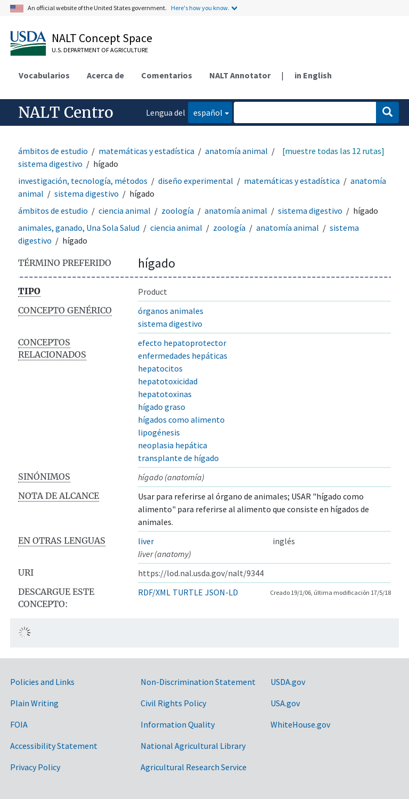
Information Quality (178, 724)
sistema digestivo (50, 163)
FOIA (19, 724)
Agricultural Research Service (194, 767)
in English (313, 75)
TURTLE (188, 592)
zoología (177, 210)
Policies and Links (42, 681)
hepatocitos (160, 368)
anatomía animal (236, 151)
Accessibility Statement (53, 745)
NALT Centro (65, 112)
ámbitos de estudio (53, 151)
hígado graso (161, 406)
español (205, 112)
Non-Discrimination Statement (198, 681)
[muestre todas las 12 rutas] (333, 151)
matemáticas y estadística (146, 151)
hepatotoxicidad (168, 381)
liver (146, 541)
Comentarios (166, 75)
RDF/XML (154, 592)
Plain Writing (34, 703)
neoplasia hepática (172, 445)
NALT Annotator (240, 75)
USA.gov (285, 703)
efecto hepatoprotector (182, 342)
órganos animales (170, 310)
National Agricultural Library (193, 745)
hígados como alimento (181, 419)
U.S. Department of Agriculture (100, 50)
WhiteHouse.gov (300, 724)
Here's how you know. (200, 8)
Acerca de (105, 75)
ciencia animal (125, 210)
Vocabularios (44, 75)
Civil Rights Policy (173, 703)
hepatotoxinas (165, 394)
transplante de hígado (178, 458)
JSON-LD (221, 592)
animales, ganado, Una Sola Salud (79, 227)
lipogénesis (159, 432)
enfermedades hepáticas (182, 355)
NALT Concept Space (102, 37)
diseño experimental (195, 180)
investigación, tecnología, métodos (83, 180)
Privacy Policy (35, 767)
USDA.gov (288, 681)
